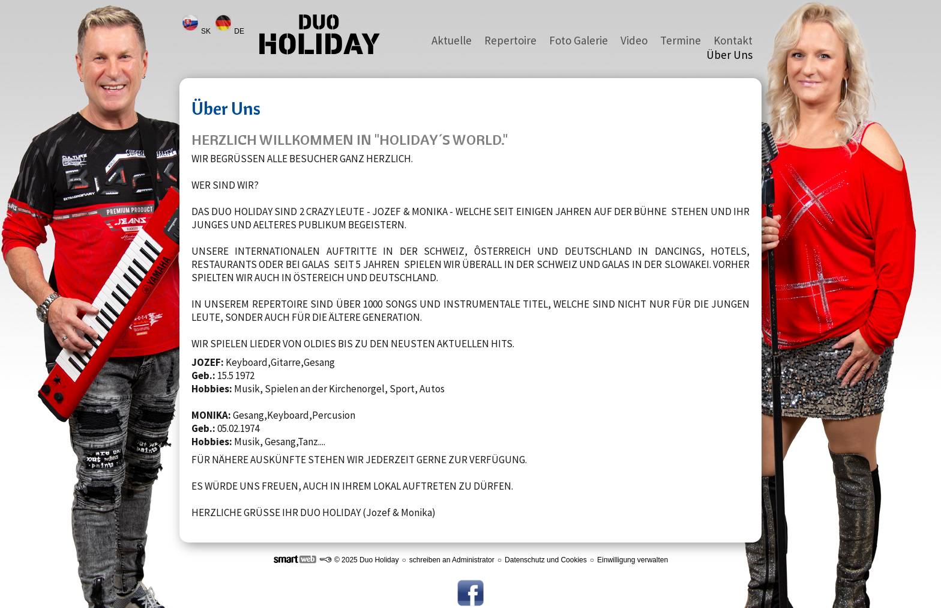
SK (206, 31)
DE (240, 31)
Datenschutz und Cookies (546, 560)
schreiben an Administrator (452, 560)
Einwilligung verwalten (632, 560)
